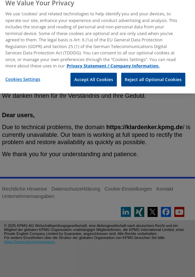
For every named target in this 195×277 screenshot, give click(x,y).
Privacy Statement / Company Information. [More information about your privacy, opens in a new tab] (112, 63)
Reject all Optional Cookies (153, 76)
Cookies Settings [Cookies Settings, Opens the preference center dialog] (22, 76)
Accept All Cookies (93, 76)
